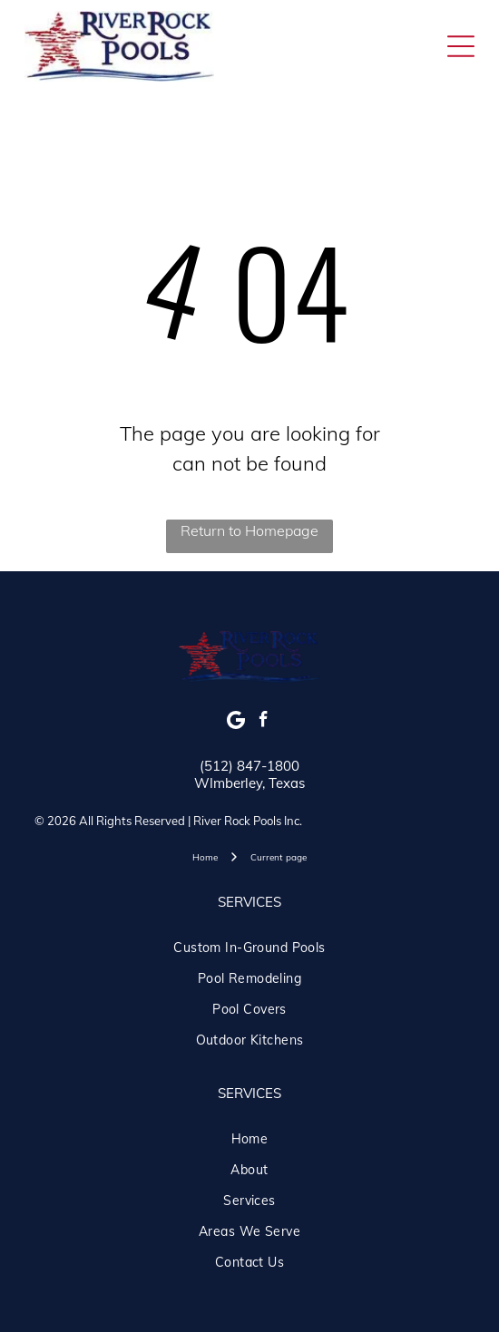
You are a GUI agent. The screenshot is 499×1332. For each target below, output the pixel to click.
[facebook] (263, 721)
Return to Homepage (249, 530)
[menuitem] (249, 947)
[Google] (236, 721)
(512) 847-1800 (249, 765)
